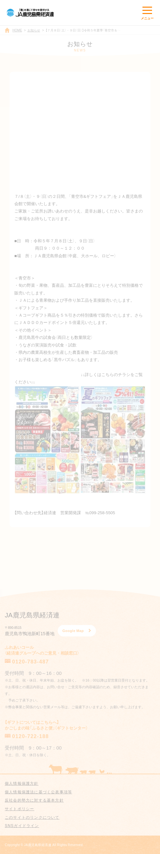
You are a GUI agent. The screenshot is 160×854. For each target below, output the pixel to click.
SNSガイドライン (22, 825)
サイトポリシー (19, 808)
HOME (17, 30)
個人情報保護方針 (22, 783)
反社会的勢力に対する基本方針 (34, 800)
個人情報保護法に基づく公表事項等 (38, 792)
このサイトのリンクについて (32, 817)
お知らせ (33, 30)
